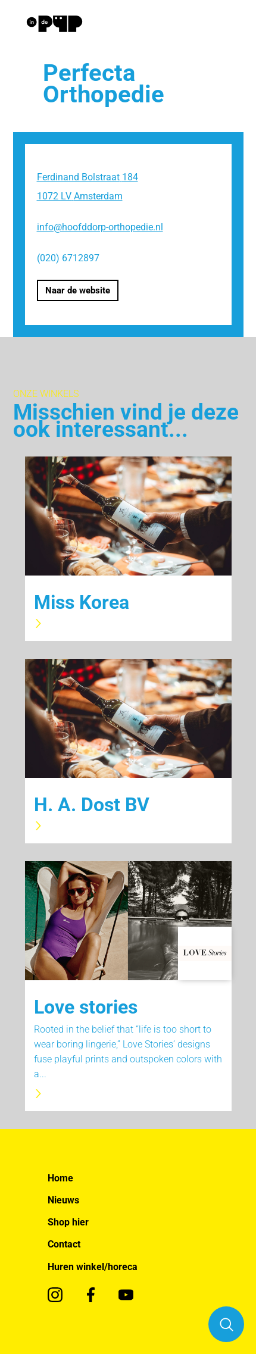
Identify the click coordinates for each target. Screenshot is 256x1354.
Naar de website (77, 290)
